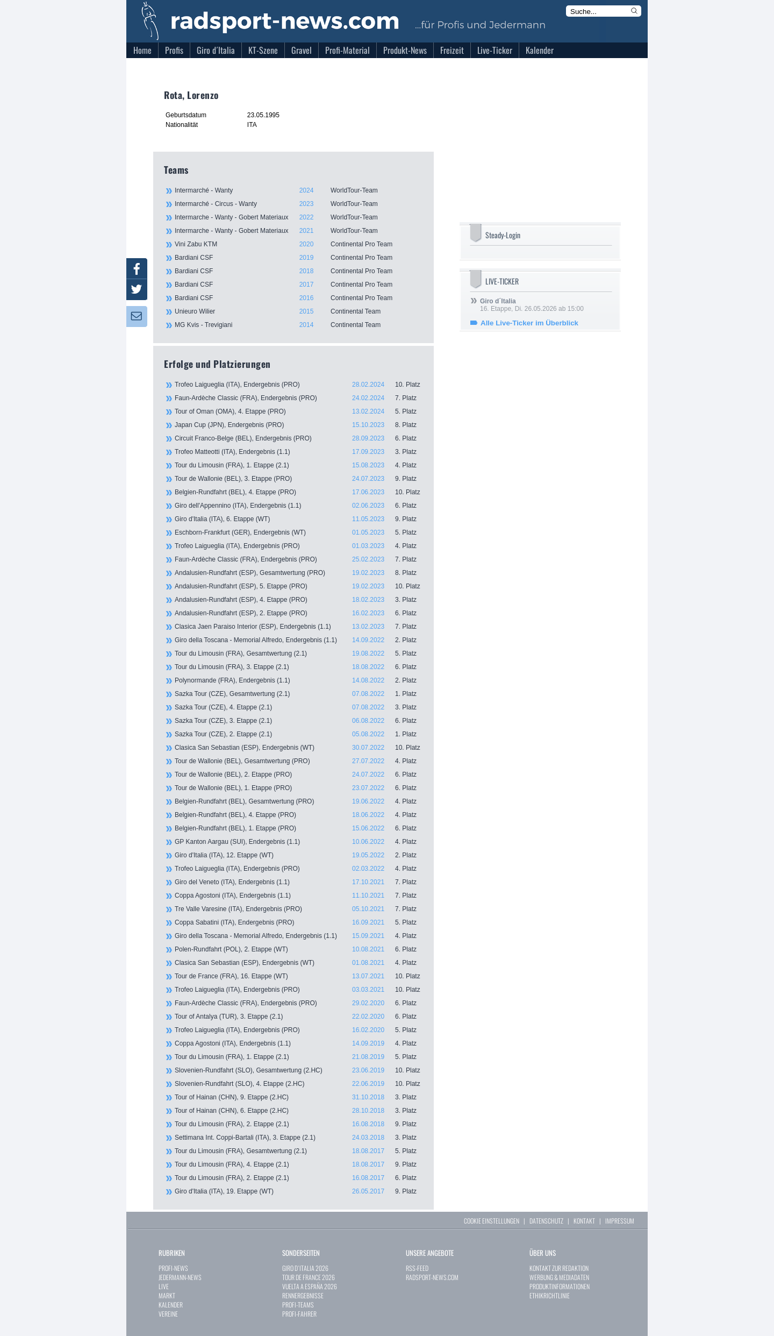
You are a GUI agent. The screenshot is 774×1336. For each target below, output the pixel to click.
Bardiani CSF (298, 257)
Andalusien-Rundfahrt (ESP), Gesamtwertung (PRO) (299, 573)
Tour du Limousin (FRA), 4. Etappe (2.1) (299, 1164)
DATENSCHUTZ (546, 1220)
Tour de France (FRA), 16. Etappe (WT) (299, 976)
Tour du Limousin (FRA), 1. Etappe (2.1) (299, 465)
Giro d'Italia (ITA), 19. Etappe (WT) (299, 1191)
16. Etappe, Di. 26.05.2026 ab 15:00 (532, 304)
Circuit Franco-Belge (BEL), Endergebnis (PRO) (299, 438)
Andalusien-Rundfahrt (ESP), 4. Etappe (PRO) (299, 599)
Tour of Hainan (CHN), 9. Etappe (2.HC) (299, 1097)
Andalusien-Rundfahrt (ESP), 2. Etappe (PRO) (299, 613)
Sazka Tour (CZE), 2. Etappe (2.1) (299, 734)
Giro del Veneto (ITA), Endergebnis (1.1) (299, 882)
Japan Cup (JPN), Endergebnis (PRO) (299, 425)
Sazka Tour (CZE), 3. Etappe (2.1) (299, 720)
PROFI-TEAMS (298, 1304)
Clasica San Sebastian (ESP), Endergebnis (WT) (299, 747)
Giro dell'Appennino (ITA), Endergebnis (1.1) (299, 505)
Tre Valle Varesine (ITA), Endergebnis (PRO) (299, 909)
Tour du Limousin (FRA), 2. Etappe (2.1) (299, 1124)
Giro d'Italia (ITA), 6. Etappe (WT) (299, 519)
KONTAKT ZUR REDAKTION (559, 1268)
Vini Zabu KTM (298, 244)
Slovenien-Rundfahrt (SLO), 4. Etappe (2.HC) (299, 1084)
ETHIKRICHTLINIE (549, 1295)
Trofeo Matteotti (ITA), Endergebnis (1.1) (299, 452)
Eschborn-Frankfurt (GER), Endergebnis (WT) (299, 532)
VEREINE (168, 1313)
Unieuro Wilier (298, 311)
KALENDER (171, 1304)
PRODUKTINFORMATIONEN (559, 1286)
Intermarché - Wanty (298, 190)
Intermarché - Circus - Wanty (298, 204)
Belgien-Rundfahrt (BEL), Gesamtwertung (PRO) (299, 801)
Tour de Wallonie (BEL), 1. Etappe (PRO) (299, 788)
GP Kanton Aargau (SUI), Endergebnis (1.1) (299, 841)
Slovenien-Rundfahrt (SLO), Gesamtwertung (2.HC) (299, 1070)
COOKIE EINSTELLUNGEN (491, 1220)
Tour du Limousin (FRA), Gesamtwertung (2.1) (299, 653)
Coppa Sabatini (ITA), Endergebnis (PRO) (299, 922)
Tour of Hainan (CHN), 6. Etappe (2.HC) (299, 1110)
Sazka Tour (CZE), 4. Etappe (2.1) (299, 707)
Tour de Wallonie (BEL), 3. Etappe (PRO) (299, 478)
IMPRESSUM (619, 1220)
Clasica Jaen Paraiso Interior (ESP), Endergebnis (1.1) (299, 626)
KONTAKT (584, 1220)
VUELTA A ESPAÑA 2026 (309, 1286)
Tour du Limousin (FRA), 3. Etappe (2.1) (299, 667)
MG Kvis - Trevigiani (298, 325)
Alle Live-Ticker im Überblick (529, 323)
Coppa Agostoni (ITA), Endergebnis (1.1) (299, 895)
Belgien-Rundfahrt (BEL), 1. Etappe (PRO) (299, 828)
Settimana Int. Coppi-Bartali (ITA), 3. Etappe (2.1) (299, 1137)
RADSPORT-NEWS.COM (432, 1277)
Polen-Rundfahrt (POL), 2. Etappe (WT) (299, 949)
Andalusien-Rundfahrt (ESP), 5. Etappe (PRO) (299, 586)
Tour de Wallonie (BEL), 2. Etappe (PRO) (299, 774)
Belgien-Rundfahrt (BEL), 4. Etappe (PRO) (299, 492)
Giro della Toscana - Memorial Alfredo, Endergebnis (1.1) (299, 640)
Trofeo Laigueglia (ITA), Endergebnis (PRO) (299, 384)
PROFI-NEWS (173, 1268)
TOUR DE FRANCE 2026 (308, 1277)
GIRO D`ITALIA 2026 (305, 1268)
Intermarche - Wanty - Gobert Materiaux (298, 217)
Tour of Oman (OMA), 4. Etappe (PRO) (299, 411)
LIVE (164, 1286)
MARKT (167, 1295)
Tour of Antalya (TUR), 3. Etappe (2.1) (299, 1016)
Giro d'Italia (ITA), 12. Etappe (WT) (299, 855)
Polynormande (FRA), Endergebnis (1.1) (299, 680)
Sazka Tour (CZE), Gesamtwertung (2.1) (299, 694)
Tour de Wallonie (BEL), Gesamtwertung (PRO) (299, 761)
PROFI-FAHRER (299, 1313)
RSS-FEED (417, 1268)
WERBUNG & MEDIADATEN (559, 1277)
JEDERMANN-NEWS (180, 1277)
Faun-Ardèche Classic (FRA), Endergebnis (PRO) (299, 398)
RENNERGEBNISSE (303, 1295)
